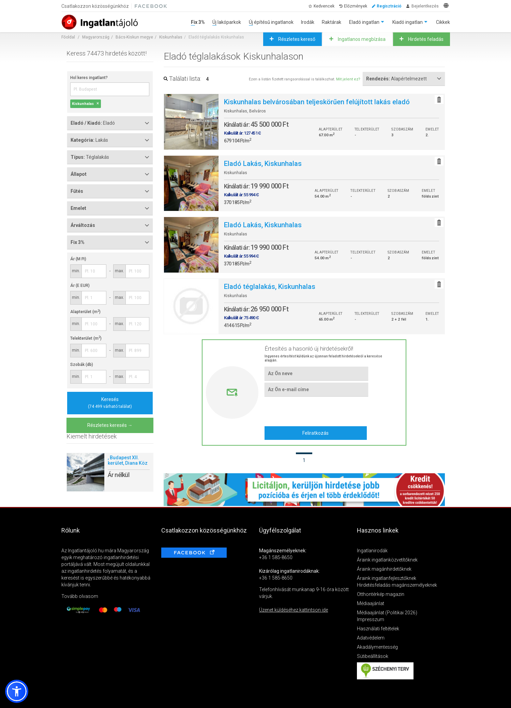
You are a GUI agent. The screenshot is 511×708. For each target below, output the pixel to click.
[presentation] (316, 410)
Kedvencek (324, 6)
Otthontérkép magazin (380, 594)
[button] (17, 691)
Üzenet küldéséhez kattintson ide (293, 610)
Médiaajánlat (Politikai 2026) (387, 612)
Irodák (307, 22)
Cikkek (443, 22)
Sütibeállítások (372, 656)
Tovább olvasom (79, 596)
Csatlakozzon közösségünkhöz (95, 6)
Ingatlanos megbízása (361, 39)
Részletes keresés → (110, 425)
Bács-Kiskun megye (134, 37)
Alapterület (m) (85, 311)
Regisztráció (389, 6)
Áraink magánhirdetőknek (384, 569)
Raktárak (331, 22)
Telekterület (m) (86, 338)
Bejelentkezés (425, 6)
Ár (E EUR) (80, 285)
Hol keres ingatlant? (89, 77)
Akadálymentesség (377, 647)
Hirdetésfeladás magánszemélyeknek (397, 585)
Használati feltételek (378, 628)
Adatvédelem (371, 638)
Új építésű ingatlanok (271, 22)
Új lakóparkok (226, 22)
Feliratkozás (315, 433)
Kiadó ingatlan (407, 22)
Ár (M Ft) (78, 259)
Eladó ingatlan (364, 22)
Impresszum (370, 619)
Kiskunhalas (170, 37)
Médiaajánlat (370, 603)
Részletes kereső (296, 39)
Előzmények (355, 6)
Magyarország (95, 37)
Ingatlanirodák (372, 550)
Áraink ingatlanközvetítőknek (387, 560)
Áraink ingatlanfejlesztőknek (386, 578)
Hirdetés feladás (425, 39)
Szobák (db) (81, 364)
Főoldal (68, 37)
